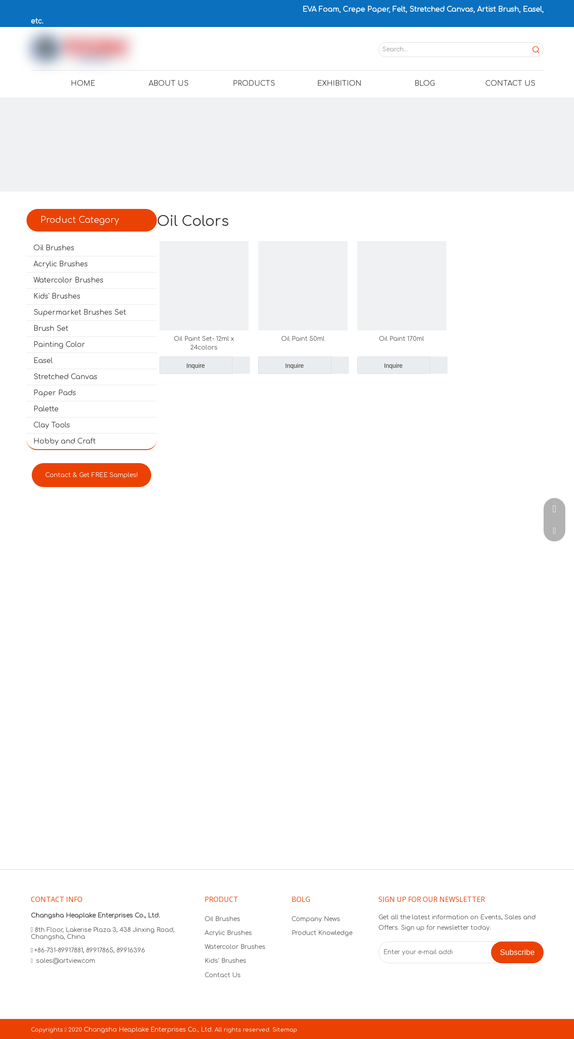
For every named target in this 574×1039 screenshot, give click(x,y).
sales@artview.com (65, 961)
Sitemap (284, 1030)
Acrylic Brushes (60, 264)
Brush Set (50, 329)
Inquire (182, 365)
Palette (46, 409)
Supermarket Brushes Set (79, 312)
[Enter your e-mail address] (415, 952)
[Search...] (454, 50)
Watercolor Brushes (68, 280)
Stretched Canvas (65, 377)
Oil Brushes (53, 248)
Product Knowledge (322, 933)
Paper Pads (54, 393)
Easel (43, 361)
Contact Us (223, 975)
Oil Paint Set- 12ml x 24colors (204, 343)
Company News (316, 919)
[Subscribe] (517, 952)
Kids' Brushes (56, 296)
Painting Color (59, 345)
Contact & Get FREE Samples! (91, 475)
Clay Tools (51, 425)
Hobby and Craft (64, 441)
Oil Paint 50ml (303, 339)
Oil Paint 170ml (401, 339)
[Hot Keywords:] (536, 50)
